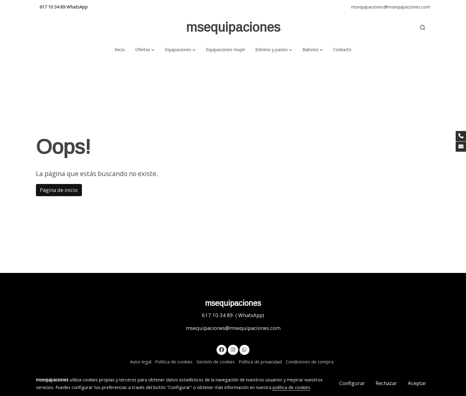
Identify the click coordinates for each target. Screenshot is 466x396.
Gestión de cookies (215, 362)
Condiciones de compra (310, 362)
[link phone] (461, 136)
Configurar (352, 383)
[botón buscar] (422, 27)
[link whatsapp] (244, 349)
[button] (145, 49)
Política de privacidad (260, 362)
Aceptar (417, 383)
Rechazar (386, 383)
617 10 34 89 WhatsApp (64, 7)
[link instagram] (233, 349)
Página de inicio (59, 189)
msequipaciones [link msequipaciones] (233, 27)
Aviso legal (140, 362)
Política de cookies (173, 362)
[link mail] (461, 147)
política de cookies (291, 387)
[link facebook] (222, 349)
